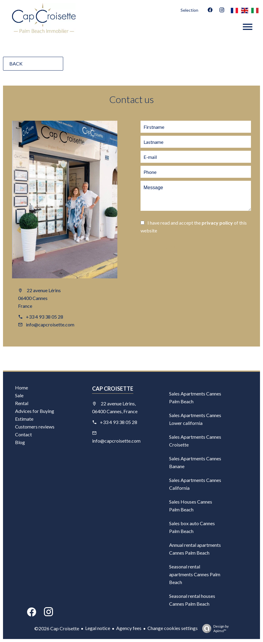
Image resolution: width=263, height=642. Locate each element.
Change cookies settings (172, 628)
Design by (214, 628)
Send (170, 247)
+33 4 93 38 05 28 (44, 316)
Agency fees (128, 628)
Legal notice (97, 628)
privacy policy (217, 223)
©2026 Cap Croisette (56, 628)
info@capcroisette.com (50, 324)
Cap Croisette (112, 388)
